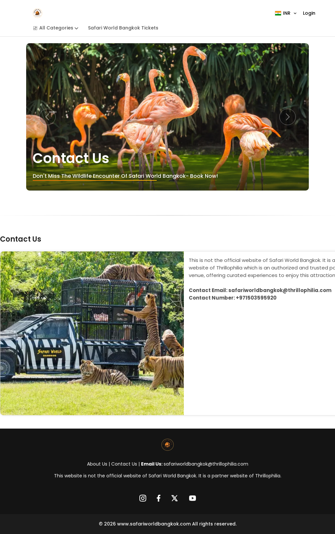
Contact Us (124, 464)
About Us (97, 464)
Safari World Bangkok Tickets (123, 28)
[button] (47, 117)
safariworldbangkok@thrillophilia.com (206, 464)
